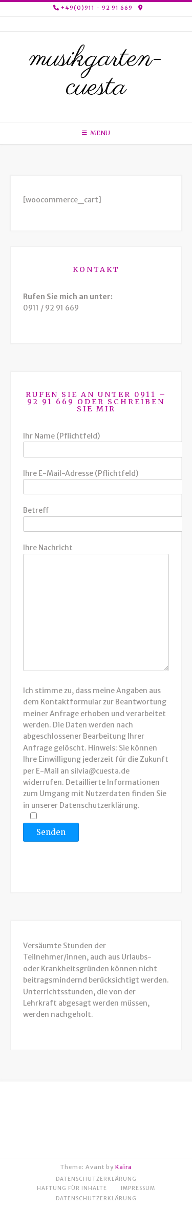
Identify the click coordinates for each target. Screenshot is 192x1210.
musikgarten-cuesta (96, 73)
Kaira (123, 1167)
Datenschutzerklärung (96, 1179)
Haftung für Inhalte (72, 1188)
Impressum (138, 1188)
